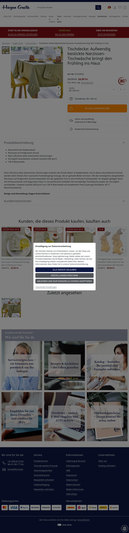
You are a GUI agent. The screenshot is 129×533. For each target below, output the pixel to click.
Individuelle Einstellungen (46, 287)
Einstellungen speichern (64, 275)
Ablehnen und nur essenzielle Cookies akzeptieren (64, 281)
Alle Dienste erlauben (64, 269)
